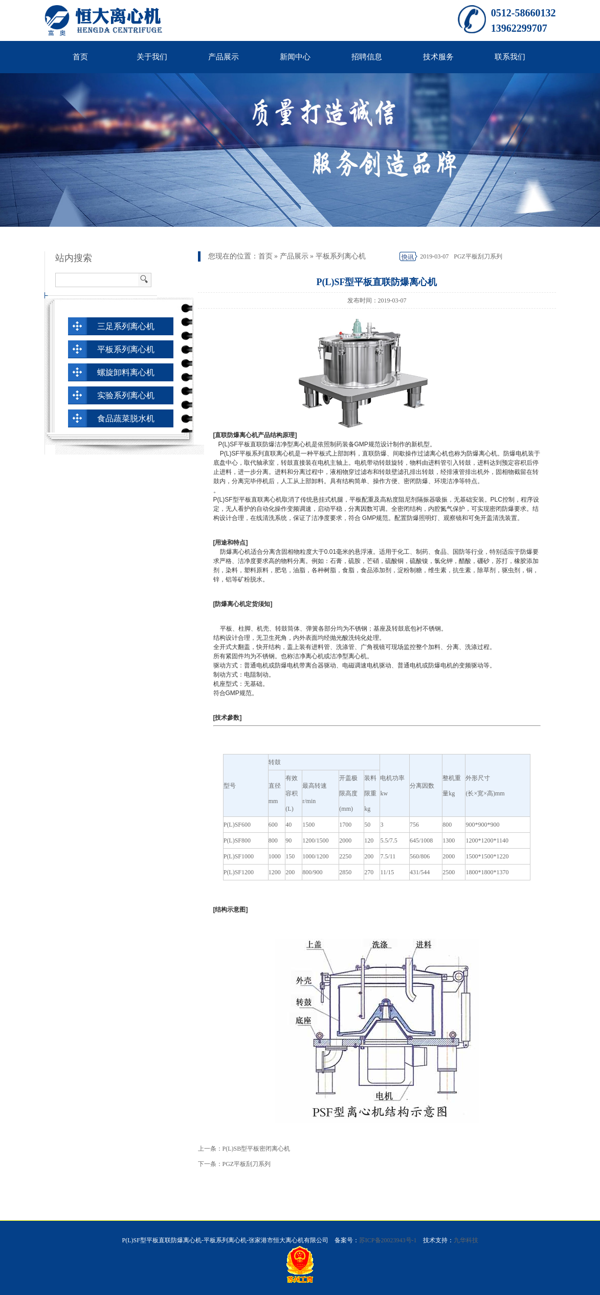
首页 (80, 57)
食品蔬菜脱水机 (125, 418)
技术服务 (438, 57)
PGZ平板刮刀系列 (478, 256)
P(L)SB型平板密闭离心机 (257, 1148)
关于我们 (152, 57)
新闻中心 (295, 57)
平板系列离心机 (341, 256)
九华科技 (466, 1240)
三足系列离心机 (125, 326)
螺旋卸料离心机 (125, 372)
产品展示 (223, 57)
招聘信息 (366, 57)
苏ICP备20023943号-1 (388, 1240)
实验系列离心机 (125, 395)
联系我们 (510, 57)
